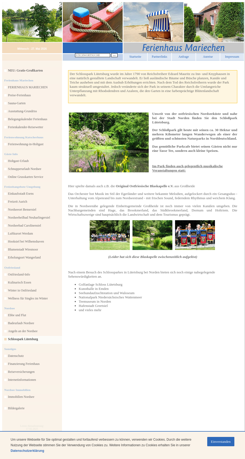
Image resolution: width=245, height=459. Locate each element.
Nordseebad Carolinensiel (24, 225)
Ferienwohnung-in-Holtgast (25, 144)
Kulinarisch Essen (19, 282)
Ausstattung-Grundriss (22, 111)
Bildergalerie (16, 408)
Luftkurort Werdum (20, 233)
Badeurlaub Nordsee (21, 323)
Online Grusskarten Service (25, 177)
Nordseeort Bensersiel (22, 209)
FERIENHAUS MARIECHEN (28, 87)
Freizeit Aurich (17, 201)
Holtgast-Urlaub (18, 161)
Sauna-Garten (17, 103)
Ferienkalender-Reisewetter (25, 127)
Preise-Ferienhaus (19, 95)
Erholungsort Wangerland (24, 257)
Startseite (135, 56)
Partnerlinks (159, 56)
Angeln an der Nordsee (23, 331)
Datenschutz (16, 356)
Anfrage (184, 56)
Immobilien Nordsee (21, 397)
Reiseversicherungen (21, 372)
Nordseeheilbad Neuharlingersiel (29, 217)
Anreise (208, 56)
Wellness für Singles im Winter (28, 298)
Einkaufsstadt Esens (21, 193)
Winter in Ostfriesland (22, 290)
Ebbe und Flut (17, 315)
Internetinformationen (22, 380)
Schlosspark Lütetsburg (23, 339)
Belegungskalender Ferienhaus (27, 119)
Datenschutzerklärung (27, 451)
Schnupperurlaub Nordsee (24, 169)
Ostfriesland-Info (19, 274)
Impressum (232, 56)
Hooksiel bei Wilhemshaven (26, 241)
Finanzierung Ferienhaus (24, 364)
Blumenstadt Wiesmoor (23, 249)
